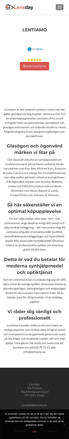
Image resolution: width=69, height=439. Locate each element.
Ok (34, 431)
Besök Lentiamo (34, 66)
